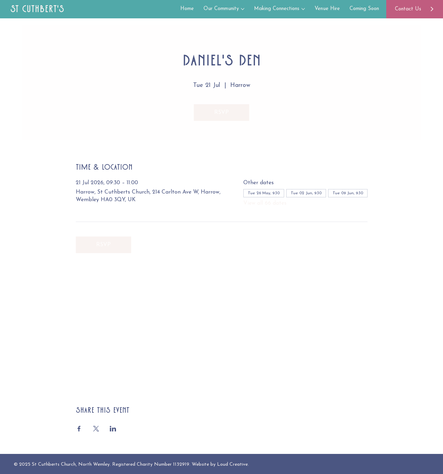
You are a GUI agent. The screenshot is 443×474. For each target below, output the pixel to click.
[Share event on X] (96, 428)
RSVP (221, 112)
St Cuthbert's (37, 9)
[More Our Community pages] (242, 9)
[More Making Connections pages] (303, 9)
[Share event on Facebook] (79, 428)
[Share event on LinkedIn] (113, 428)
